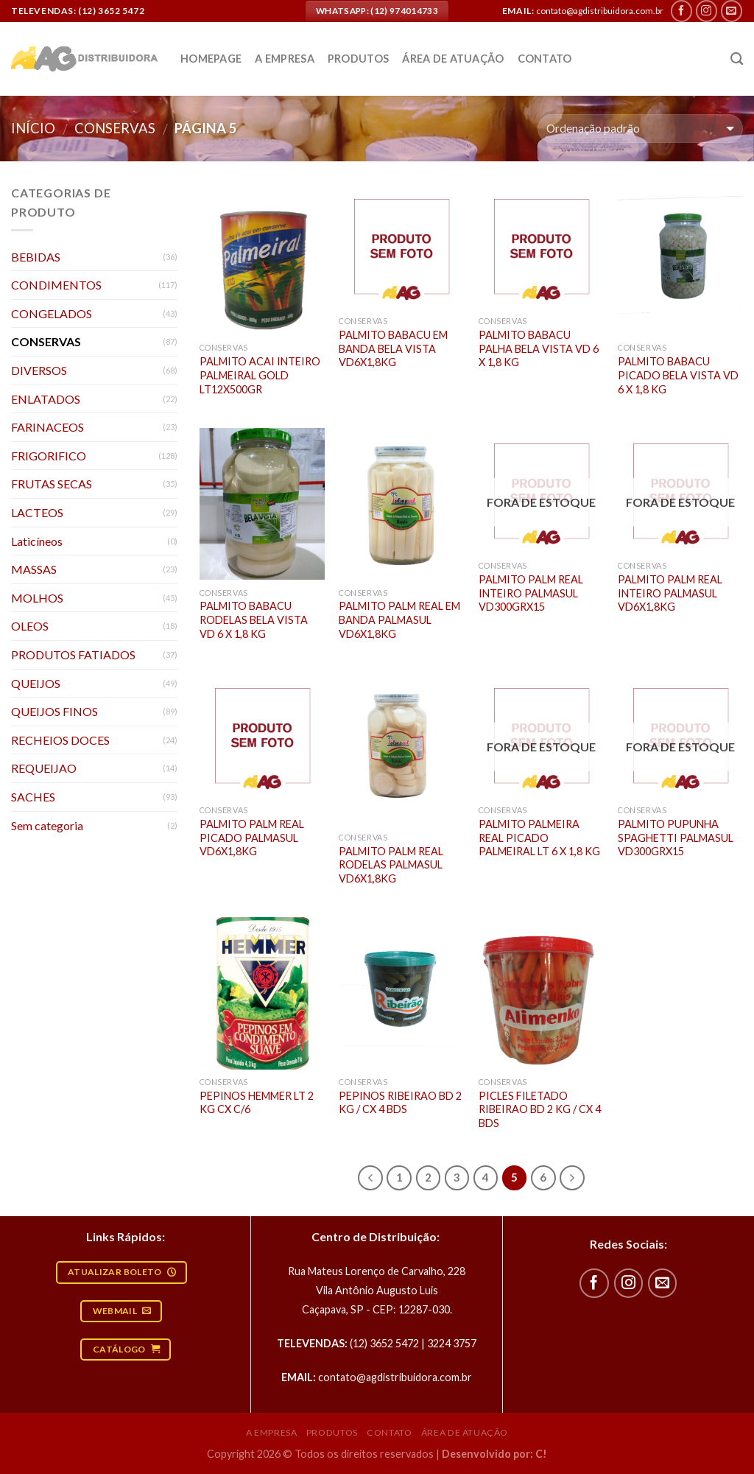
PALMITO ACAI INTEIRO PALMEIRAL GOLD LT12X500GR (260, 375)
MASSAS (34, 569)
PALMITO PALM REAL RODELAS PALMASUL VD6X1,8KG (391, 865)
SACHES (33, 797)
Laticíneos (37, 541)
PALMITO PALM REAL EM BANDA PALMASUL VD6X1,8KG (399, 619)
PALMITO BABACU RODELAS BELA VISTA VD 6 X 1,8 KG (254, 619)
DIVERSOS (39, 370)
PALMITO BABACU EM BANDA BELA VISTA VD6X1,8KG (393, 348)
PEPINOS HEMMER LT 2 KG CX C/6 (257, 1102)
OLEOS (30, 626)
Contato (545, 58)
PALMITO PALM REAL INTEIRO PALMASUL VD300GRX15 (531, 593)
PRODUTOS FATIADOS (73, 654)
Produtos (358, 58)
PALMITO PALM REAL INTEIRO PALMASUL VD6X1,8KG (670, 593)
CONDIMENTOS (56, 285)
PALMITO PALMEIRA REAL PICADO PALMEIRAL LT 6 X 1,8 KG (539, 837)
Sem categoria (47, 825)
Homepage (211, 58)
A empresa (284, 58)
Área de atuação (453, 58)
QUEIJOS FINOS (54, 711)
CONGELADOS (51, 313)
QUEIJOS (35, 683)
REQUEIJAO (44, 768)
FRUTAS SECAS (51, 484)
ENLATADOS (45, 399)
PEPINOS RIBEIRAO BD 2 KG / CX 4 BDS (400, 1102)
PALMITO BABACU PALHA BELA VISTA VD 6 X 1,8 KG (539, 348)
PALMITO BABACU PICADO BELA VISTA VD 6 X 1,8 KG (678, 375)
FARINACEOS (47, 427)
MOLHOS (37, 598)
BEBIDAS (35, 257)
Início (33, 128)
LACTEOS (37, 512)
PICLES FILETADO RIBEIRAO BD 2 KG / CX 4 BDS (540, 1109)
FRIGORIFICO (48, 456)
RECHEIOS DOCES (60, 740)
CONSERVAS (114, 128)
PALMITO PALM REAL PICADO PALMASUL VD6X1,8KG (252, 837)
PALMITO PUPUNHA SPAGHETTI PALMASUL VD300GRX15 (675, 837)
